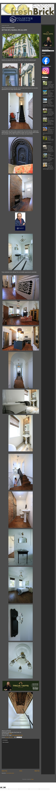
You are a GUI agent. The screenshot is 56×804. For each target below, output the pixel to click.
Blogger (32, 779)
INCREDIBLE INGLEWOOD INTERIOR (50, 82)
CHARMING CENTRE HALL (50, 109)
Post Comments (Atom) (10, 773)
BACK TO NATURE (49, 137)
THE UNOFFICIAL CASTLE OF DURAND (51, 100)
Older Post (37, 770)
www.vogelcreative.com (17, 735)
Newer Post (4, 770)
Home (20, 770)
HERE (10, 733)
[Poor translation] (4, 787)
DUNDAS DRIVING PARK (50, 146)
